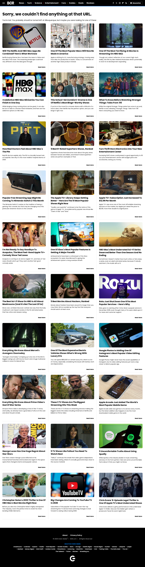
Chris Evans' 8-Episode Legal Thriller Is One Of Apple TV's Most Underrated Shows (120, 501)
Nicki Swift (39, 549)
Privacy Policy (76, 535)
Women (75, 551)
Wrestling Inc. (84, 551)
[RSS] (126, 3)
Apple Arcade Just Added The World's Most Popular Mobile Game (118, 403)
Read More (41, 67)
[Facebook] (113, 3)
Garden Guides (62, 547)
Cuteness (27, 547)
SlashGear (88, 549)
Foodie (41, 547)
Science (38, 3)
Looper (129, 547)
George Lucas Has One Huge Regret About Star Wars (23, 452)
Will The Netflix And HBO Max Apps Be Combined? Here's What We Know (21, 52)
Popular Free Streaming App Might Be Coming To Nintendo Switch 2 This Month (23, 199)
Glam (72, 547)
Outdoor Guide (50, 549)
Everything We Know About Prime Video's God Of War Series (23, 403)
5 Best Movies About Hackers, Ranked (70, 301)
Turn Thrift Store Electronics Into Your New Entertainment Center (120, 150)
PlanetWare (61, 549)
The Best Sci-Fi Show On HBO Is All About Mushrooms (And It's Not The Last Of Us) (22, 302)
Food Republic (50, 547)
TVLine (68, 551)
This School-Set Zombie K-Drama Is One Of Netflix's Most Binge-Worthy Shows (71, 101)
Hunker (107, 547)
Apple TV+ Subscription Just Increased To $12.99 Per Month (120, 199)
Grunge (78, 547)
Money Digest (29, 549)
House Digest (98, 547)
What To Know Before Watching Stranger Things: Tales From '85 (120, 101)
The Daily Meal (115, 549)
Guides (72, 3)
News (21, 3)
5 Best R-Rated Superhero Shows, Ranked (72, 149)
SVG (95, 549)
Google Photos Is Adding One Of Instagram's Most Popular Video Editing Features (119, 353)
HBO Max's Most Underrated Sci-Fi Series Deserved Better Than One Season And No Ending (120, 252)
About (65, 535)
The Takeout (60, 551)
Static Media (62, 539)
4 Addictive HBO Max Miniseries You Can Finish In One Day (23, 101)
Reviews (90, 3)
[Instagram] (120, 3)
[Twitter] (116, 3)
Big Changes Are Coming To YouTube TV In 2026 (71, 501)
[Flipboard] (123, 3)
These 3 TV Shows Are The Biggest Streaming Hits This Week (68, 403)
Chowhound (17, 547)
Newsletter (135, 3)
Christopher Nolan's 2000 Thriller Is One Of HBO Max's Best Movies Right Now (23, 501)
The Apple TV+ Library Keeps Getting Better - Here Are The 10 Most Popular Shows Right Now (70, 201)
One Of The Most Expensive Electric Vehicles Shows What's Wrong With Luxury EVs (69, 353)
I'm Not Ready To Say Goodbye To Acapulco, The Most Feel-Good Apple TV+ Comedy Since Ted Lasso (23, 252)
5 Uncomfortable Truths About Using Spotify (118, 452)
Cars (64, 3)
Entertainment (52, 3)
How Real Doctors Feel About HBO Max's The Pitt (22, 150)
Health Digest (87, 547)
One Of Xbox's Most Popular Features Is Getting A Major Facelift (70, 251)
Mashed (20, 549)
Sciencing (71, 549)
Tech (29, 3)
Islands (114, 547)
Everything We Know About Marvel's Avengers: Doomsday (20, 351)
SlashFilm (79, 549)
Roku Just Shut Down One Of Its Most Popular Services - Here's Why (117, 303)
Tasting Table (103, 549)
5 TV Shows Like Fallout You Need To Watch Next (69, 452)
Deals (81, 3)
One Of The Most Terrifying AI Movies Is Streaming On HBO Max (118, 52)
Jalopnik (122, 547)
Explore (34, 547)
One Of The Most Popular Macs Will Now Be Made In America (72, 52)
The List (124, 549)
